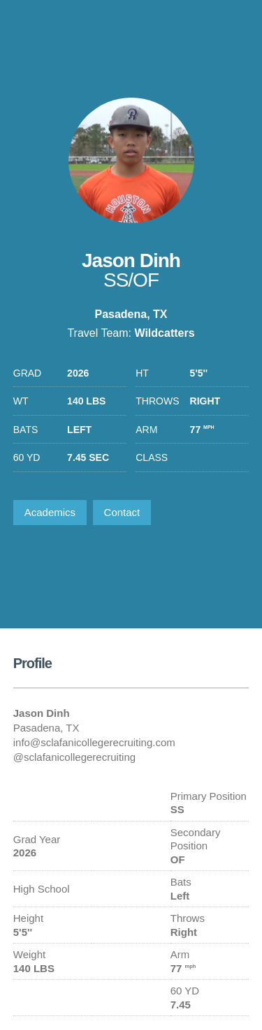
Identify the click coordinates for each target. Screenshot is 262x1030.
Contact (122, 512)
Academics (49, 512)
